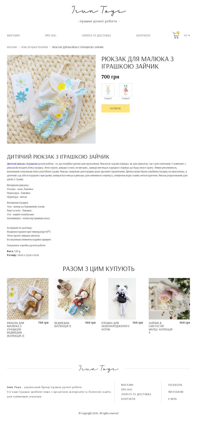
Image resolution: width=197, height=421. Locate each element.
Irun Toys (99, 9)
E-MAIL (172, 399)
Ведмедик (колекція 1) (62, 324)
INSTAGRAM (175, 392)
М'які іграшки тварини (34, 47)
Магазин (13, 35)
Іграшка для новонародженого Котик (115, 326)
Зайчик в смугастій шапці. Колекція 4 (160, 328)
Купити (115, 108)
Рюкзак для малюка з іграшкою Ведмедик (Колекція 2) (15, 329)
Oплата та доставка (96, 35)
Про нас (50, 35)
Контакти (143, 35)
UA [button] (185, 35)
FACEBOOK (175, 385)
